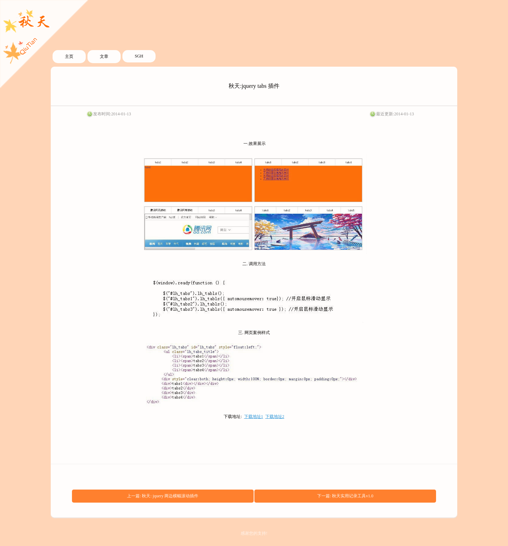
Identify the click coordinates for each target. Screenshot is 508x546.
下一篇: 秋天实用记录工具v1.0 (345, 495)
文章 (104, 56)
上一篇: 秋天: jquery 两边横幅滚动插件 (162, 495)
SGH (139, 56)
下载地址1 (253, 416)
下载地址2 (274, 416)
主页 (69, 56)
